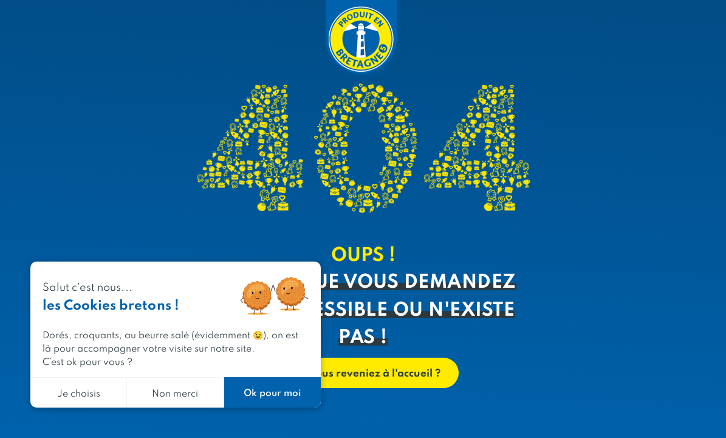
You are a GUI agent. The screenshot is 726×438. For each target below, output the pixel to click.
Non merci (175, 392)
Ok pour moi (272, 392)
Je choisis (78, 392)
